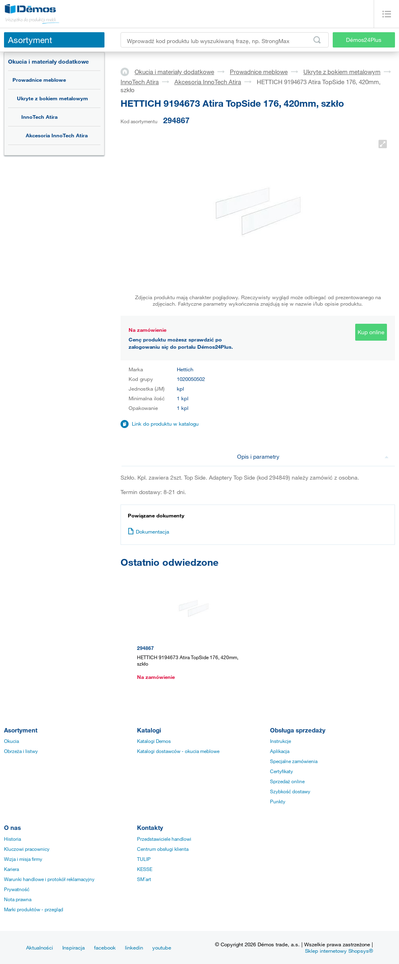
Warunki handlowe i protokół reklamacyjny (49, 879)
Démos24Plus (363, 39)
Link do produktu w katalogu (165, 423)
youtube (161, 947)
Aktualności (39, 947)
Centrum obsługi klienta (162, 849)
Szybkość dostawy (290, 791)
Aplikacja (279, 751)
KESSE (144, 869)
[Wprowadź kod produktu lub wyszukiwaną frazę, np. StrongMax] (224, 40)
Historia (12, 839)
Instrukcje (280, 741)
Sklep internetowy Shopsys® (339, 950)
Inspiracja (73, 947)
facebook (105, 947)
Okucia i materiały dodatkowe (48, 61)
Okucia (11, 741)
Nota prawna (17, 899)
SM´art (144, 879)
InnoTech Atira (39, 117)
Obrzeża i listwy (21, 751)
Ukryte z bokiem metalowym (52, 98)
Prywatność (16, 889)
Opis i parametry (313, 456)
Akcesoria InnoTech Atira (57, 135)
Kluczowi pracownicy (26, 849)
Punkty (277, 801)
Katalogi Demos (154, 741)
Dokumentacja (148, 531)
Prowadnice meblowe (39, 80)
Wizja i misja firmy (23, 859)
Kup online (371, 332)
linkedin (134, 947)
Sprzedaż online (287, 781)
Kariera (11, 869)
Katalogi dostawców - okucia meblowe (178, 751)
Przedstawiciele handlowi (164, 839)
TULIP (144, 859)
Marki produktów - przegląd (33, 909)
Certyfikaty (281, 771)
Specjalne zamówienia (293, 761)
